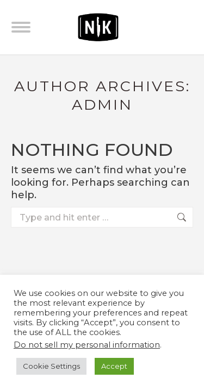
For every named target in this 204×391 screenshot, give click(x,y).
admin (102, 104)
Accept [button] (114, 366)
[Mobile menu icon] (21, 27)
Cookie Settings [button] (51, 366)
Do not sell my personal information (87, 345)
